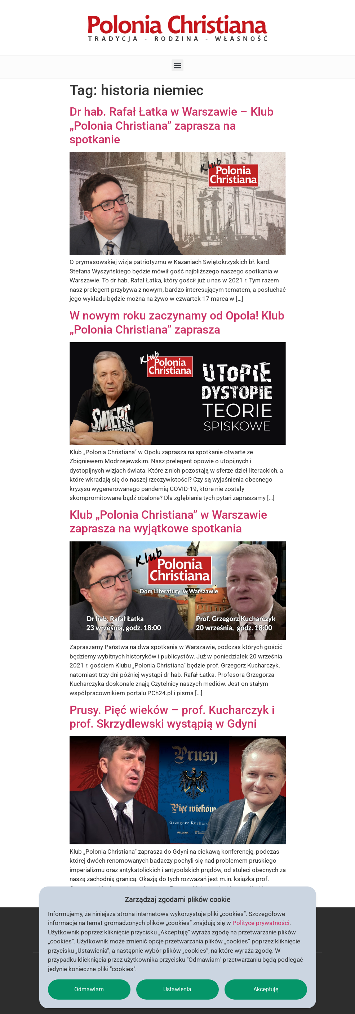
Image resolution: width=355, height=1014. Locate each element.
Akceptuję (265, 989)
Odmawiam (89, 989)
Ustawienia (177, 989)
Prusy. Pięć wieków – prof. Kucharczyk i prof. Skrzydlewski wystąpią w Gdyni (172, 717)
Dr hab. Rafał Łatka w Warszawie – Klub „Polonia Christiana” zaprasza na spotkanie (172, 125)
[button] (177, 65)
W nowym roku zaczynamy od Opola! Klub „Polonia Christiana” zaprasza (177, 322)
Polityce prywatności (260, 922)
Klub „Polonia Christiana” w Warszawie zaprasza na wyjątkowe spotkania (168, 521)
